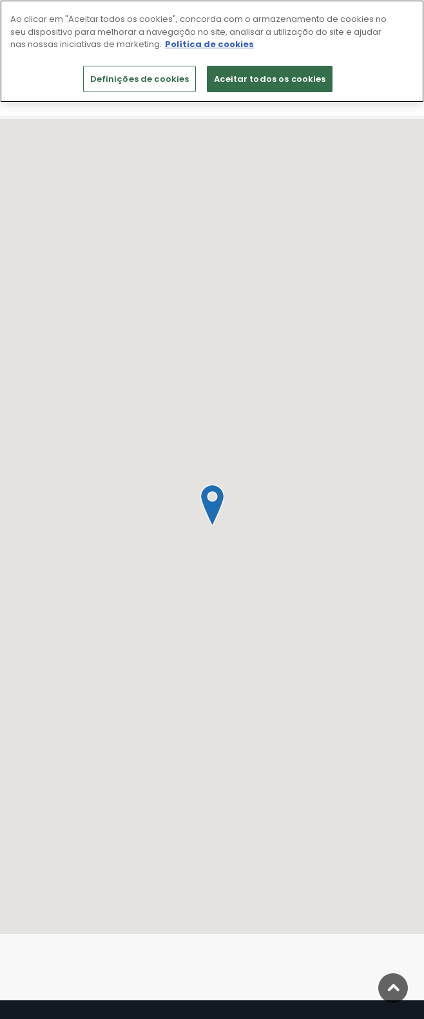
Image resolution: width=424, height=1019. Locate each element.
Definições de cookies (139, 79)
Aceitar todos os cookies (269, 79)
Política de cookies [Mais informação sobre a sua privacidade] (209, 44)
